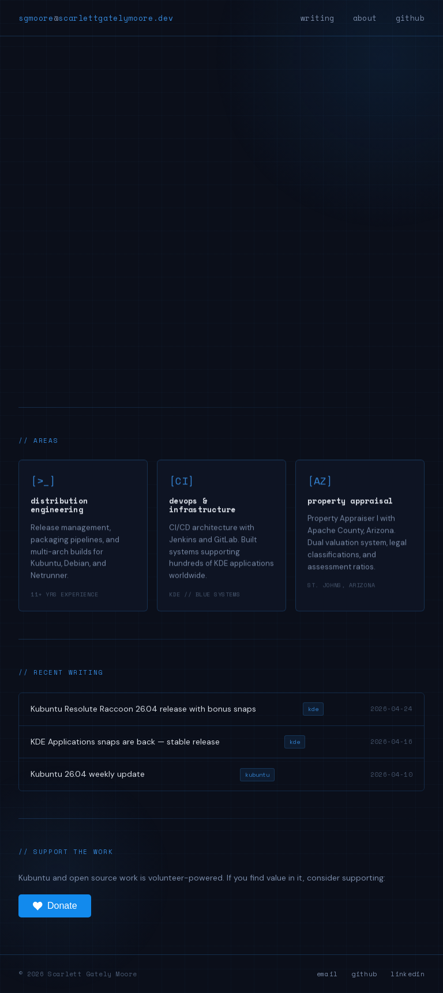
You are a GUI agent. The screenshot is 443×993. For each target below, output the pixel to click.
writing (318, 18)
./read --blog (61, 291)
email (327, 974)
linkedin (408, 974)
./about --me (267, 291)
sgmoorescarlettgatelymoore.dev (95, 18)
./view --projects (165, 291)
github (410, 18)
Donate (54, 906)
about (365, 18)
